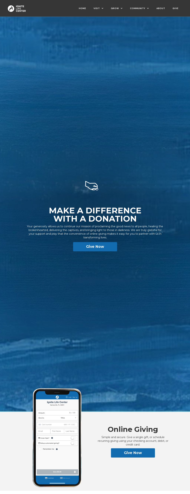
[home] (17, 7)
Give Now (95, 247)
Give (175, 8)
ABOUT (160, 8)
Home (82, 8)
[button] (98, 8)
